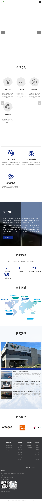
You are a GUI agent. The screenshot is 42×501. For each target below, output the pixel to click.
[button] (40, 2)
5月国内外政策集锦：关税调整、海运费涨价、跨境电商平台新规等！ (27, 382)
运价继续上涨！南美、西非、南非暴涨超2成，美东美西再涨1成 (27, 392)
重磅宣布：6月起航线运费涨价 (20, 371)
